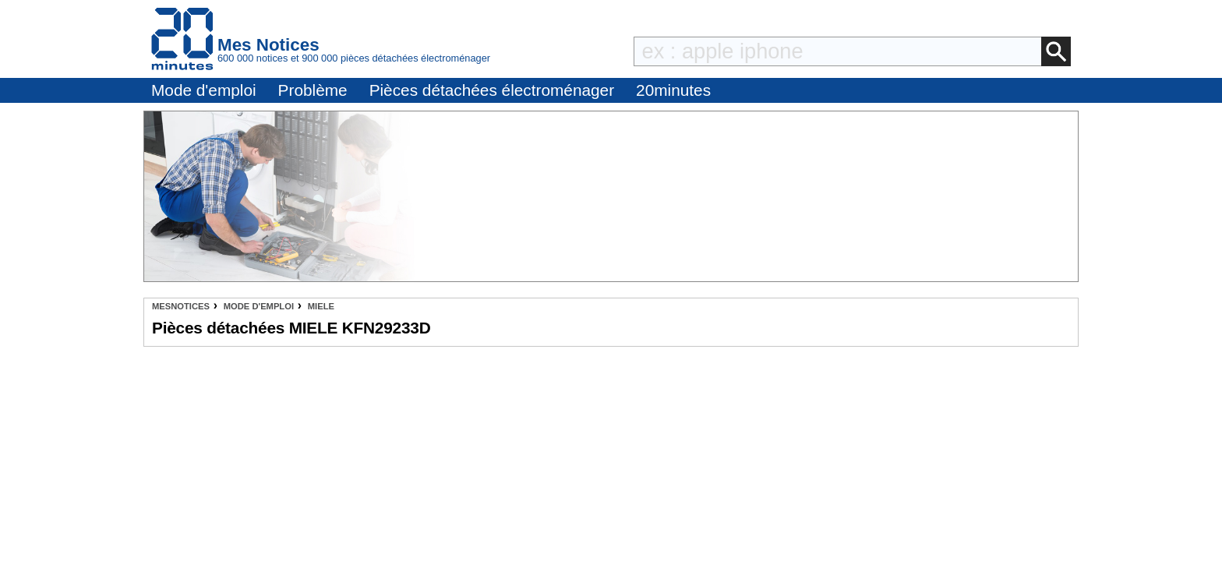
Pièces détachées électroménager (491, 90)
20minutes (673, 90)
